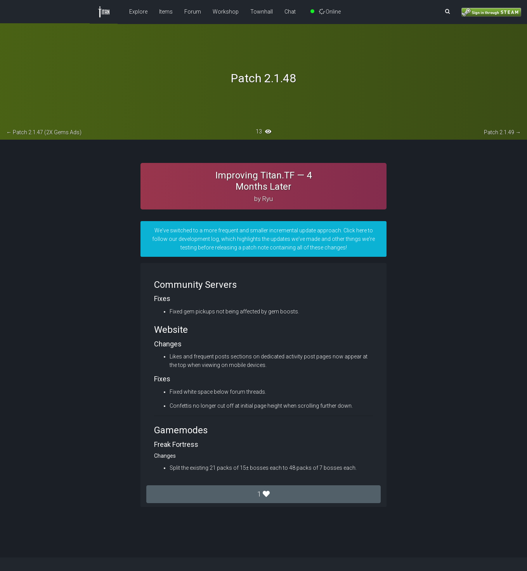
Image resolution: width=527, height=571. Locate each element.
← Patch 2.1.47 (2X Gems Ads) (43, 132)
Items (166, 12)
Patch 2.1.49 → (502, 132)
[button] (447, 11)
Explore (138, 12)
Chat (290, 12)
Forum (192, 12)
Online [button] (325, 12)
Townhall (261, 12)
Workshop (226, 12)
